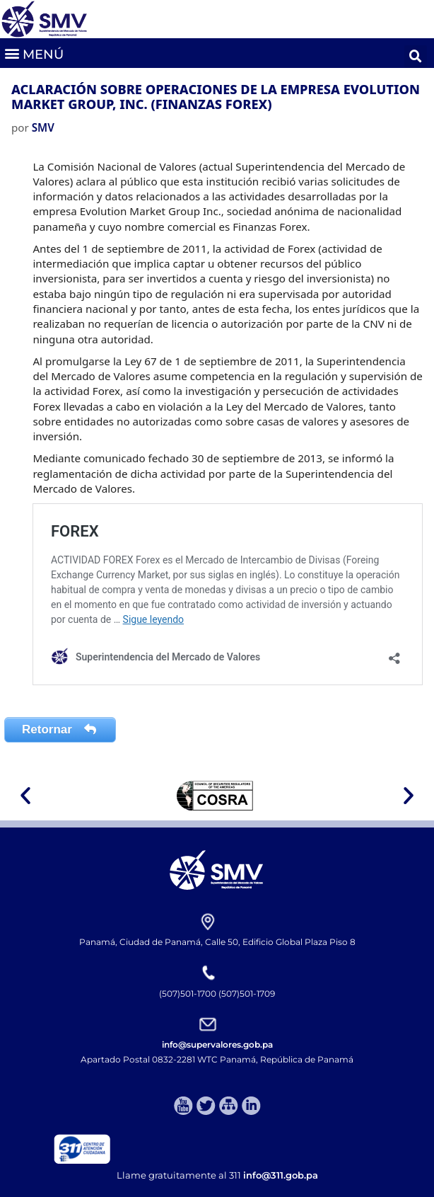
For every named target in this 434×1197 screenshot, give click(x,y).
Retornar (60, 729)
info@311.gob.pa (280, 1175)
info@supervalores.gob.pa (217, 1044)
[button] (33, 52)
